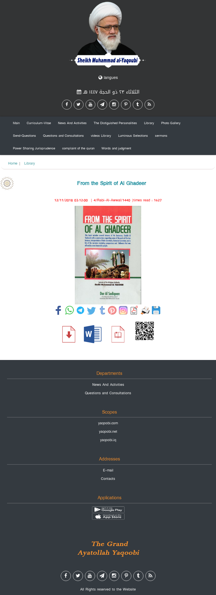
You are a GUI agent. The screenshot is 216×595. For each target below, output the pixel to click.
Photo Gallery (171, 123)
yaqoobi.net (108, 431)
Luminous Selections (133, 135)
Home (12, 163)
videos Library (101, 135)
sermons (161, 135)
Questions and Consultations (63, 135)
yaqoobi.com (108, 423)
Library (149, 123)
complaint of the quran (78, 148)
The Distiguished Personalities (115, 123)
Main (16, 123)
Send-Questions (24, 135)
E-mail (108, 470)
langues (108, 78)
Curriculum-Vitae (39, 123)
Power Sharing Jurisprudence (34, 148)
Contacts (108, 478)
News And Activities (72, 123)
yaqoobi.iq (108, 440)
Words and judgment (116, 148)
